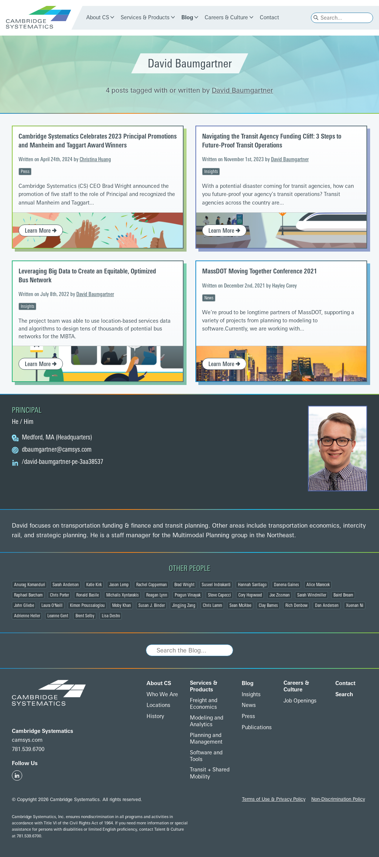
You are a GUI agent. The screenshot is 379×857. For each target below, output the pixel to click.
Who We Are (162, 694)
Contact (269, 17)
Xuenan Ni (354, 605)
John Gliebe (24, 605)
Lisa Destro (111, 615)
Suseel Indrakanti (216, 584)
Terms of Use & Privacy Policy (273, 799)
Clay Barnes (268, 605)
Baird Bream (343, 595)
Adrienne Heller (27, 615)
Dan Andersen (327, 605)
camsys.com (27, 740)
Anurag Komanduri (29, 584)
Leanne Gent (57, 615)
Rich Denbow (296, 605)
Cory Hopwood (250, 595)
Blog (187, 17)
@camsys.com (56, 450)
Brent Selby (85, 615)
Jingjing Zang (183, 605)
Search (344, 694)
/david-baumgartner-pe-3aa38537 (62, 462)
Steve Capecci (219, 595)
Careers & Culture (226, 17)
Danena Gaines (286, 584)
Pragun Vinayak (188, 595)
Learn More (41, 230)
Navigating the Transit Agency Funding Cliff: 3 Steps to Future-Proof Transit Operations (271, 140)
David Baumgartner (242, 90)
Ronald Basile (87, 595)
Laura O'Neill (52, 605)
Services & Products (145, 17)
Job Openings (300, 701)
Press (25, 171)
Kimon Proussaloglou (87, 605)
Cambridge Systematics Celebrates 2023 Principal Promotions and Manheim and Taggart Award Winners (98, 140)
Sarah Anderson (66, 584)
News (209, 297)
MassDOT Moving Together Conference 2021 (259, 271)
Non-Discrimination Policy (338, 799)
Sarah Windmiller (311, 595)
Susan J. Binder (151, 605)
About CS (97, 17)
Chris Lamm (212, 605)
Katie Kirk (94, 584)
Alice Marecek (318, 584)
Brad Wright (184, 584)
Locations (158, 705)
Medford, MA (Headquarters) (57, 437)
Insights (211, 171)
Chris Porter (59, 595)
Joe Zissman (279, 595)
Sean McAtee (240, 605)
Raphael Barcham (28, 595)
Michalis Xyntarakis (122, 595)
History (155, 716)
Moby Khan (121, 605)
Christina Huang (95, 159)
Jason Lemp (119, 584)
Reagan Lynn (156, 595)
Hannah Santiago (252, 584)
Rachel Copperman (151, 584)
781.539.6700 (28, 749)
